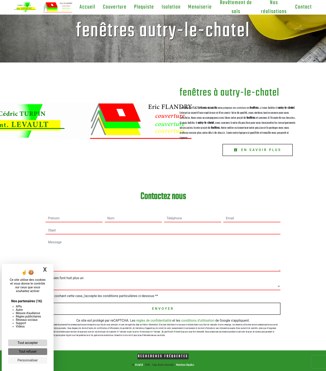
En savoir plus (257, 150)
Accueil (87, 7)
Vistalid (139, 365)
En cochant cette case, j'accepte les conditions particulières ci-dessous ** (104, 296)
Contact (303, 7)
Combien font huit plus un (65, 278)
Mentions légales (185, 365)
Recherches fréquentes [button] (163, 356)
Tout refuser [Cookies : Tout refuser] (28, 352)
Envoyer (163, 309)
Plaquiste (144, 7)
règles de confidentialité (154, 320)
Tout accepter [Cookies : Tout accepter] (27, 343)
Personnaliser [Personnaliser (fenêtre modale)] (27, 360)
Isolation (171, 7)
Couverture (115, 7)
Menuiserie (200, 7)
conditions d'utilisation (197, 320)
